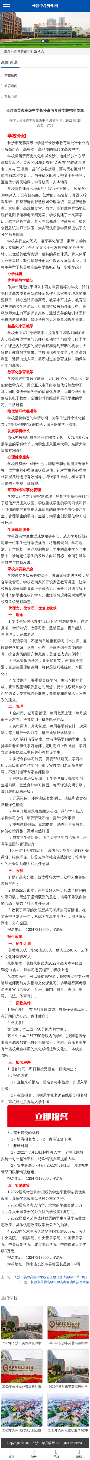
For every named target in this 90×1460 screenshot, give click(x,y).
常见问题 (10, 96)
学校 (33, 1454)
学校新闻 (10, 75)
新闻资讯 (20, 51)
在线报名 (24, 1095)
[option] (45, 30)
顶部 (79, 1454)
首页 (7, 51)
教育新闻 (10, 86)
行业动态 (37, 51)
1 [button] (43, 41)
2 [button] (47, 41)
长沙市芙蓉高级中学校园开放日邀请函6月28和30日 (50, 1277)
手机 (56, 1454)
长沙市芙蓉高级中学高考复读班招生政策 (60, 1282)
